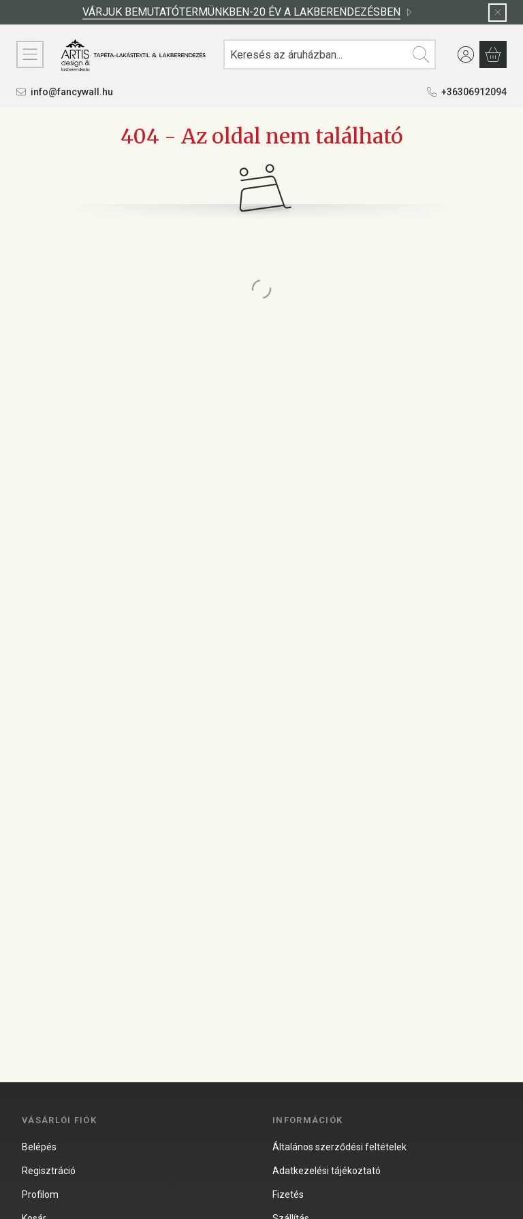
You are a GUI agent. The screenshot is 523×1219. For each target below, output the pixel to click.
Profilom (40, 1194)
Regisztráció (49, 1170)
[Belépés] (465, 54)
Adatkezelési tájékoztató (326, 1170)
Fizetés (288, 1194)
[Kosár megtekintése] (493, 54)
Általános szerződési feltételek (339, 1146)
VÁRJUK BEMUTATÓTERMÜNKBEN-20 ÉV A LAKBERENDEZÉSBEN (248, 11)
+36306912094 (474, 91)
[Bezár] (497, 12)
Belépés (39, 1146)
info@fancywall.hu (72, 91)
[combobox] (329, 54)
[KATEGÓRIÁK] (30, 54)
